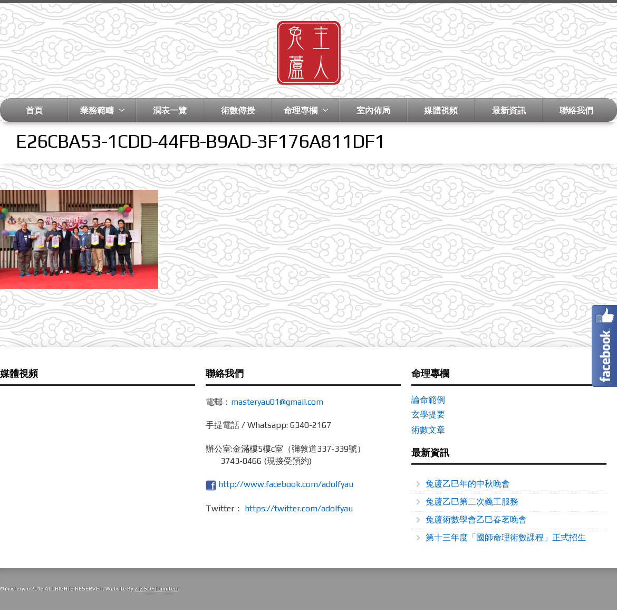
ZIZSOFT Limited (156, 589)
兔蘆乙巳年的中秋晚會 (468, 484)
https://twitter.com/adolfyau (299, 508)
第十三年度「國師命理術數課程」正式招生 (506, 537)
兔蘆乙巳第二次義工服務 (472, 502)
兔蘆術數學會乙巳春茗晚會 (476, 519)
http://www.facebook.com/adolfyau (285, 484)
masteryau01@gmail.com (277, 402)
